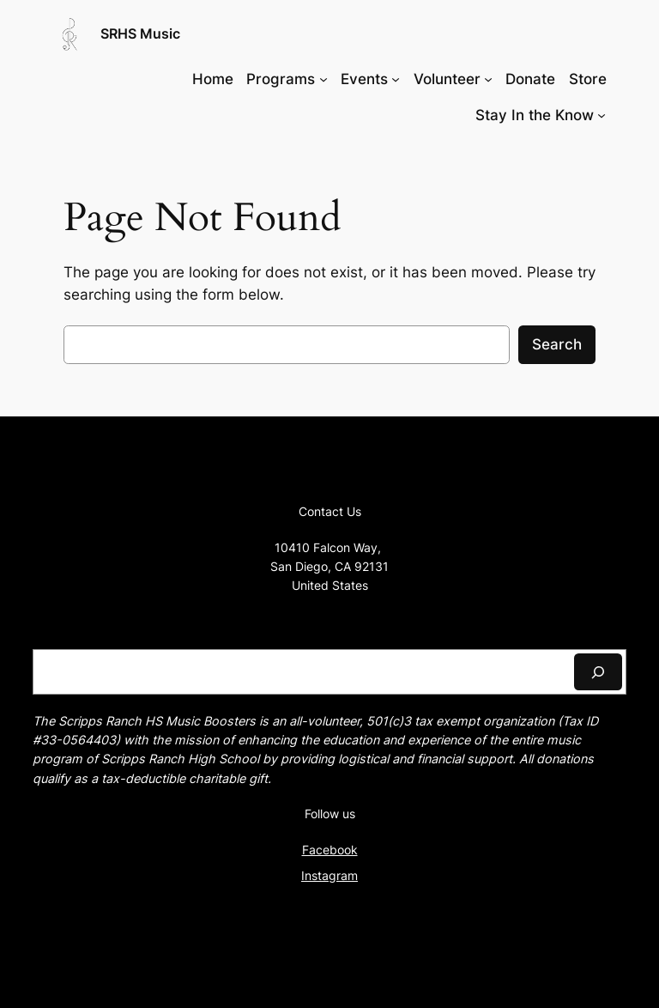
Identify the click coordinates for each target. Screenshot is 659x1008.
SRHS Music (140, 33)
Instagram (329, 875)
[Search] (598, 671)
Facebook (330, 849)
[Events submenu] (395, 79)
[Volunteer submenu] (488, 79)
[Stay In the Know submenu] (601, 115)
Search (557, 344)
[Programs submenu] (323, 79)
